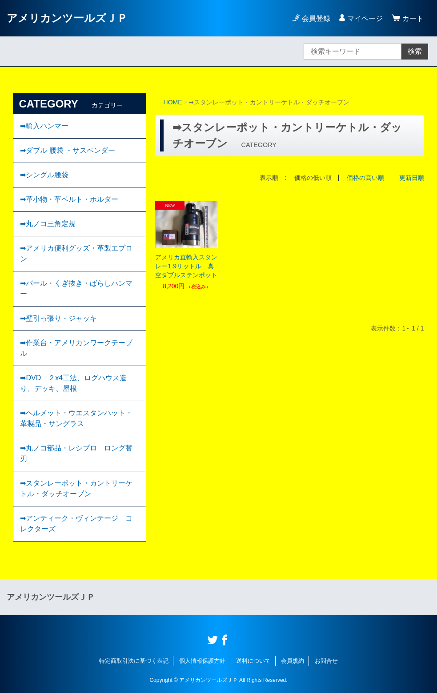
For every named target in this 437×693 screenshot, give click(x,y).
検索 (415, 51)
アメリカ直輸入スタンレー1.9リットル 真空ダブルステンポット (186, 266)
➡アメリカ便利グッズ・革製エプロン (76, 253)
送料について (253, 660)
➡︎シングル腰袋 (44, 175)
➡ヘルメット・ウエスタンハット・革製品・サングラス (76, 418)
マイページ (365, 18)
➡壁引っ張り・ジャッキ (58, 318)
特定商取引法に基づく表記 (133, 660)
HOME (173, 102)
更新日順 (411, 177)
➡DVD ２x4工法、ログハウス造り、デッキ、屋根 (73, 383)
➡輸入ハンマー (44, 126)
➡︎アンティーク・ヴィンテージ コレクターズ (76, 523)
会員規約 (292, 660)
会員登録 (316, 18)
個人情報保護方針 (202, 660)
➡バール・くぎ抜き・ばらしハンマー (76, 288)
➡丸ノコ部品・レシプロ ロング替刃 (76, 453)
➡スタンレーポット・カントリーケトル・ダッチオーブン (76, 488)
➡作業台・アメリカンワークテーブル (76, 348)
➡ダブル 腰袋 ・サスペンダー (67, 150)
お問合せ (326, 660)
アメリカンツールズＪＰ (67, 18)
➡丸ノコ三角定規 (48, 223)
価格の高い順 (365, 177)
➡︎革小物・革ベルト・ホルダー (69, 199)
